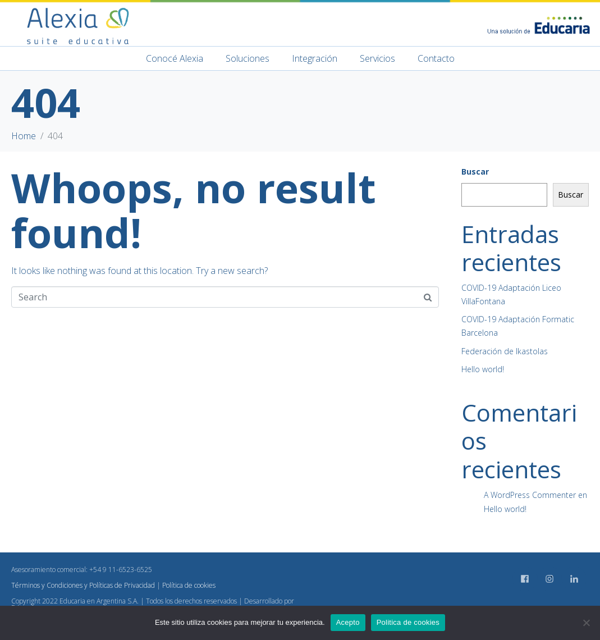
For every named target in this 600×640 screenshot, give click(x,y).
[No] (586, 622)
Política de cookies (189, 585)
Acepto (348, 622)
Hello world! (482, 369)
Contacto (436, 58)
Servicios (377, 58)
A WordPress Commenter (530, 495)
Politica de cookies (408, 622)
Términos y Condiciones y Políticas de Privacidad (83, 585)
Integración (314, 58)
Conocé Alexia (174, 58)
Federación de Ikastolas (504, 351)
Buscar (475, 171)
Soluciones (247, 58)
